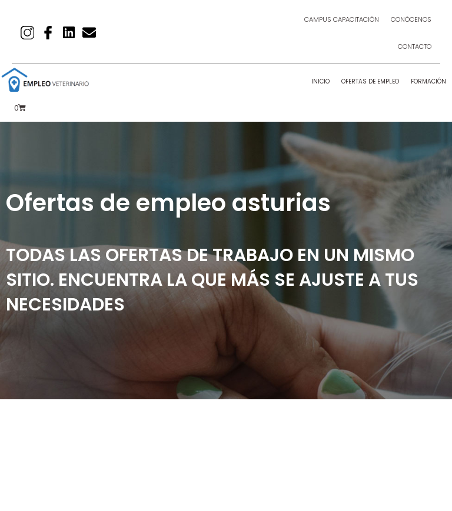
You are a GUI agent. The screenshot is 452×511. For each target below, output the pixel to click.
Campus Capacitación (341, 19)
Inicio (320, 81)
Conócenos (411, 19)
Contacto (414, 46)
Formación (428, 81)
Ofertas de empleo (370, 81)
